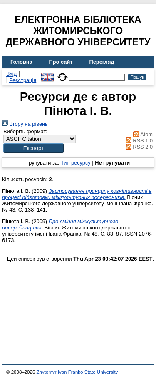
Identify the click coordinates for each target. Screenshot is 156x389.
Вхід (11, 74)
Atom (142, 134)
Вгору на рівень (25, 124)
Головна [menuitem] (21, 62)
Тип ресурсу (76, 163)
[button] (33, 148)
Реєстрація (22, 80)
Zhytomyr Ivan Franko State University (77, 371)
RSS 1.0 (138, 140)
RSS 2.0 (138, 147)
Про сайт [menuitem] (61, 62)
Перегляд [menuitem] (101, 62)
